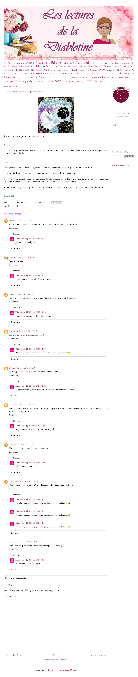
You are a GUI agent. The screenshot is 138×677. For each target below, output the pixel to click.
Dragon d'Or (29, 66)
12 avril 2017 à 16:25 (37, 238)
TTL (84, 81)
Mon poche (72, 77)
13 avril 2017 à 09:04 (29, 481)
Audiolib (20, 63)
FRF (20, 70)
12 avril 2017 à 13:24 (24, 220)
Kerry (12, 444)
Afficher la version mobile (56, 659)
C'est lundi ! (83, 62)
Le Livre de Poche (69, 73)
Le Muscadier (85, 73)
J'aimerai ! (127, 70)
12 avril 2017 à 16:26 (37, 312)
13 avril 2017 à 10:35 (28, 541)
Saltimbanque (21, 81)
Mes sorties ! (61, 78)
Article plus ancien (98, 655)
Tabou (78, 81)
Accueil (56, 655)
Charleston (108, 63)
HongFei (67, 70)
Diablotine (20, 238)
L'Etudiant (14, 74)
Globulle (38, 70)
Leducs (113, 73)
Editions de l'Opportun (68, 66)
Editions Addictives (46, 66)
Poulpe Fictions (106, 77)
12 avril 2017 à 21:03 (37, 425)
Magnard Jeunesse (23, 78)
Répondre (13, 228)
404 (5, 63)
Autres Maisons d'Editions (44, 62)
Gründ (45, 70)
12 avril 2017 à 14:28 (25, 257)
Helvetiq (53, 70)
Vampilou (13, 331)
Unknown (14, 404)
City (117, 63)
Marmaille (36, 77)
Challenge (97, 63)
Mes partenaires (49, 78)
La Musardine (37, 73)
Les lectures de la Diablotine (123, 114)
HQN (75, 70)
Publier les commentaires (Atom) (62, 670)
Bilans (65, 63)
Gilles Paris (29, 70)
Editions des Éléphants (103, 66)
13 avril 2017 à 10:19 (37, 511)
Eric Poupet (125, 66)
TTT (89, 81)
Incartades (111, 70)
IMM (102, 69)
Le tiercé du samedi (100, 73)
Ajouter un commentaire (17, 578)
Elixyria (116, 66)
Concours (125, 63)
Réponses (16, 234)
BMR (71, 63)
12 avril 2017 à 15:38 (27, 294)
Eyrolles (14, 70)
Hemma (60, 70)
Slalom (32, 81)
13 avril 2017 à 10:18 (37, 499)
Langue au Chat (52, 73)
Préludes (120, 77)
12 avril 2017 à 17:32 (37, 386)
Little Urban (122, 73)
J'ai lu (119, 70)
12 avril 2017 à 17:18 (26, 368)
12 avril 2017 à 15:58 (28, 331)
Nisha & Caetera (87, 77)
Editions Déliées (86, 66)
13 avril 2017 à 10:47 (37, 523)
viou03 (12, 257)
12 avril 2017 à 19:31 (24, 444)
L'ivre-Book (24, 73)
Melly (12, 220)
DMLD (19, 66)
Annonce (11, 63)
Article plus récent (13, 655)
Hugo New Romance (88, 70)
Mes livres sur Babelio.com (120, 166)
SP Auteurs (62, 81)
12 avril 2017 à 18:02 (29, 404)
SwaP (73, 82)
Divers (13, 66)
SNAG (52, 81)
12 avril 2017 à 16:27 (37, 349)
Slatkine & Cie (42, 81)
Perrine (12, 368)
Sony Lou (13, 294)
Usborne (96, 81)
